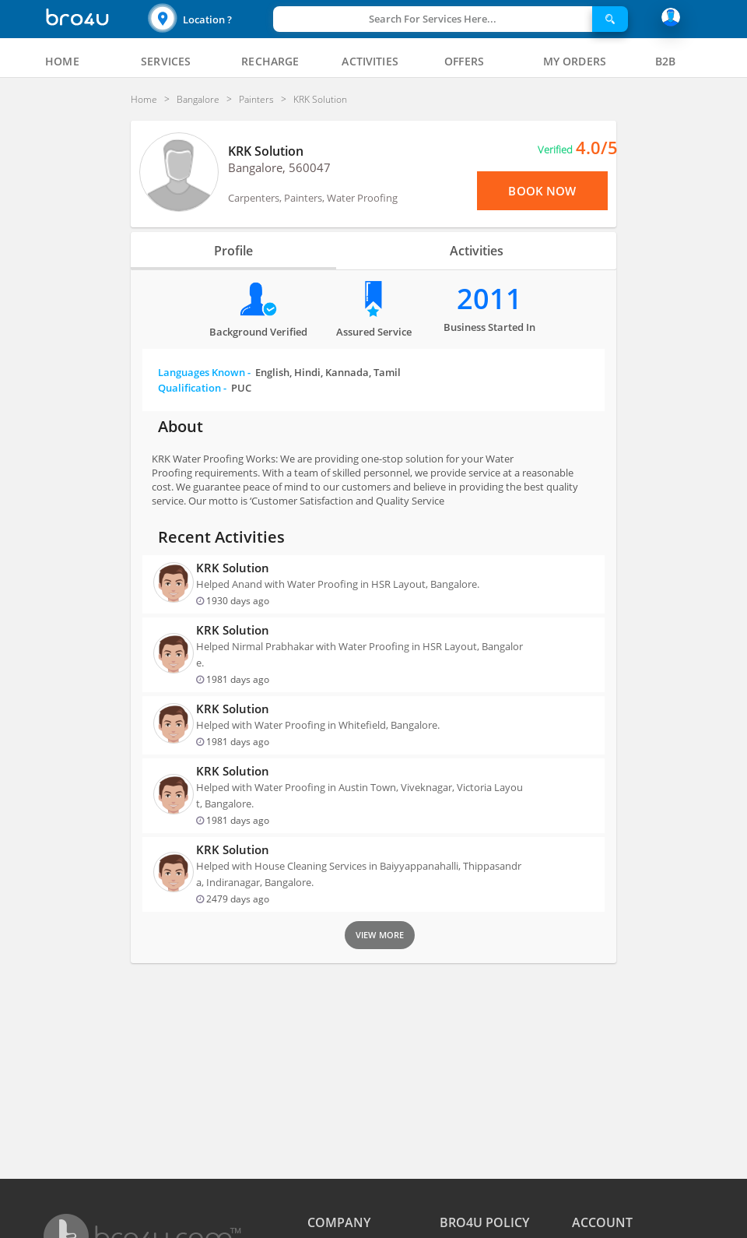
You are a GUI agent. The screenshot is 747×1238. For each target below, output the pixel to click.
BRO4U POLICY (484, 1222)
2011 (489, 299)
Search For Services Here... (432, 19)
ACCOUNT (602, 1222)
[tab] (62, 61)
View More (380, 935)
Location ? (207, 19)
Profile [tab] (233, 250)
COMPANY (338, 1222)
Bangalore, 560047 (279, 167)
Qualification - (204, 388)
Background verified (258, 332)
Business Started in (489, 327)
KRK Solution (265, 151)
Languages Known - (279, 372)
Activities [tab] (476, 250)
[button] (208, 19)
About (180, 426)
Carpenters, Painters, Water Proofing (313, 198)
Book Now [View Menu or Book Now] (542, 191)
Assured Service (374, 332)
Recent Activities (221, 536)
